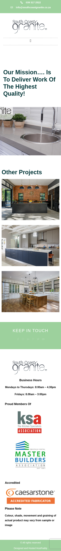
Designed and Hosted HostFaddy (30, 548)
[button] (30, 40)
